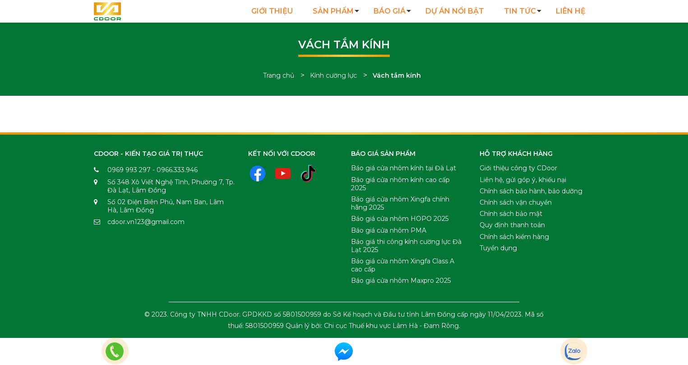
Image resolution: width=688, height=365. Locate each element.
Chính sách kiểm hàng (514, 237)
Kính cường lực (333, 75)
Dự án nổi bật (454, 11)
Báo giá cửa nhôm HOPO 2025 (399, 219)
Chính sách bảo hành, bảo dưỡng (531, 191)
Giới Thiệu (272, 11)
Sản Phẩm (333, 11)
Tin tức (520, 11)
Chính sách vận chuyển (516, 202)
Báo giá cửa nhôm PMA (388, 230)
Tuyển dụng (498, 248)
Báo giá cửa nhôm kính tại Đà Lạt (403, 168)
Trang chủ (278, 75)
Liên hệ (571, 11)
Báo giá (390, 11)
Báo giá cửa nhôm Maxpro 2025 (401, 280)
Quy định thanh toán (512, 225)
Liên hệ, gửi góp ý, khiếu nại (523, 180)
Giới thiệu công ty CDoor (518, 168)
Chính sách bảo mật (511, 214)
